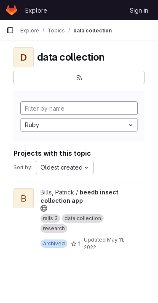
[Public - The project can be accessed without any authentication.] (43, 208)
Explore (36, 10)
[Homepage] (12, 10)
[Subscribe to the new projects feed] (79, 77)
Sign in (139, 10)
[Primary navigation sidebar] (10, 30)
